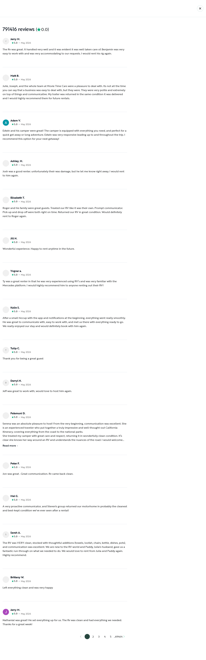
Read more (10, 445)
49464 (118, 637)
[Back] (200, 8)
